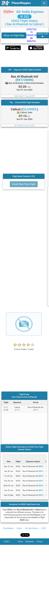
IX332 (43, 528)
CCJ (17, 410)
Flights (19, 528)
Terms (21, 542)
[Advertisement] (24, 58)
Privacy (41, 542)
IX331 (6, 407)
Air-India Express (30, 12)
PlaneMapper (8, 528)
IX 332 (24, 16)
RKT (35, 410)
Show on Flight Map (14, 35)
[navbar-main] (44, 3)
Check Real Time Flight (23, 184)
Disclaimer (31, 542)
